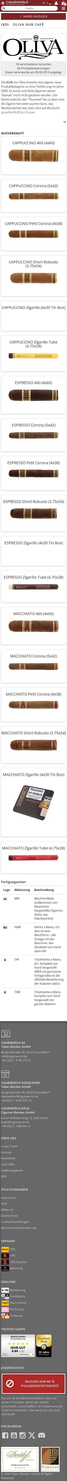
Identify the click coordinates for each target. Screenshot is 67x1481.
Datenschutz (9, 1216)
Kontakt (6, 1152)
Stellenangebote (12, 1170)
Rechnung (12, 1309)
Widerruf (7, 1210)
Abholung (12, 1268)
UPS (8, 1256)
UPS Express (14, 1262)
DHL (8, 1249)
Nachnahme (13, 1303)
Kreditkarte (13, 1297)
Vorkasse (11, 1316)
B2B (3, 1176)
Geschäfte (8, 1164)
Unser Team (9, 1146)
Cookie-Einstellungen (15, 1222)
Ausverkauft (12, 133)
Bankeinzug (13, 1290)
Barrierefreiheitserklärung (18, 1228)
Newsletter (8, 1158)
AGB (4, 1204)
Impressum (8, 1198)
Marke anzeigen (33, 16)
